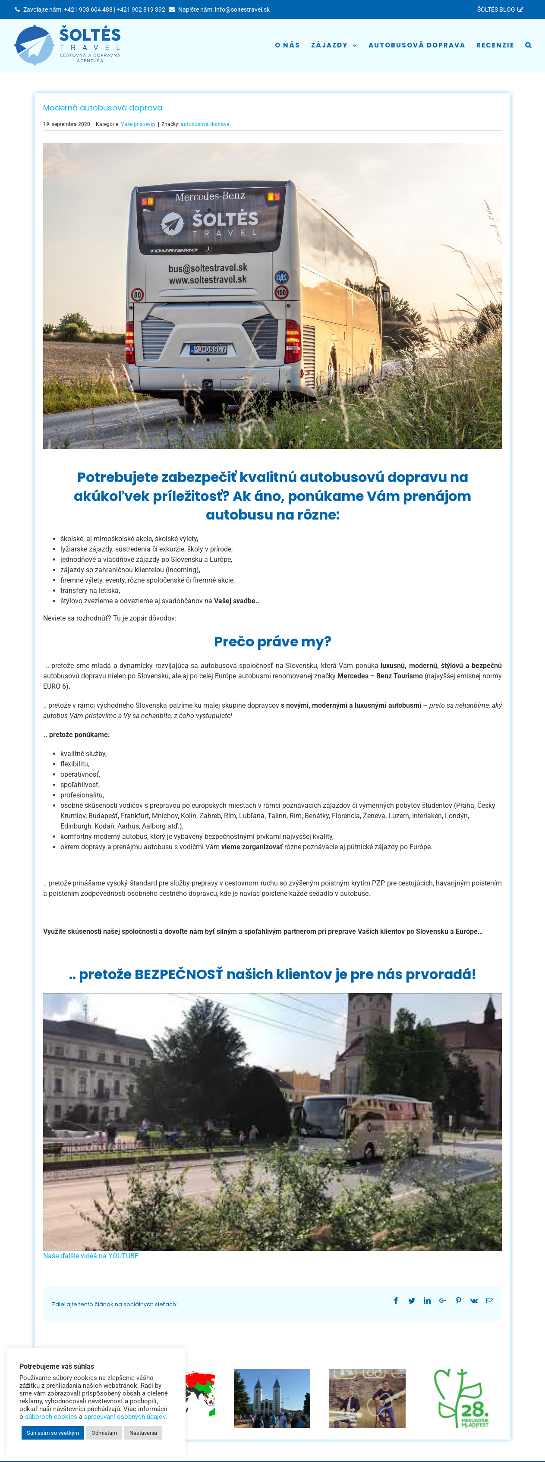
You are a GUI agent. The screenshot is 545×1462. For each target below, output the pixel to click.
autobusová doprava (205, 124)
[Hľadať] (528, 45)
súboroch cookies (51, 1417)
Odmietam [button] (104, 1433)
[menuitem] (502, 9)
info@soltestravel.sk (242, 9)
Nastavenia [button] (143, 1433)
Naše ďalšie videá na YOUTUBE (91, 1256)
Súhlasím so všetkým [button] (53, 1433)
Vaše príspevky (138, 124)
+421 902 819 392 (141, 9)
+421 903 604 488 (88, 9)
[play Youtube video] (272, 1122)
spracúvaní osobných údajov (124, 1417)
